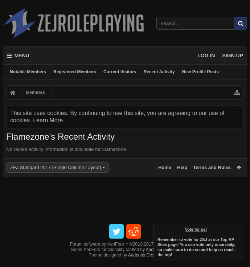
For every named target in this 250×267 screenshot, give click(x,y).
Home (164, 167)
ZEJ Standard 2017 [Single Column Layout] (55, 167)
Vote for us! (196, 229)
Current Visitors (119, 71)
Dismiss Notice (239, 228)
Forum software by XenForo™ (125, 244)
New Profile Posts (200, 71)
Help (182, 167)
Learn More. (48, 120)
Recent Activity (159, 71)
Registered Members (74, 71)
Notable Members (28, 71)
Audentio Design (144, 255)
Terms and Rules (212, 167)
